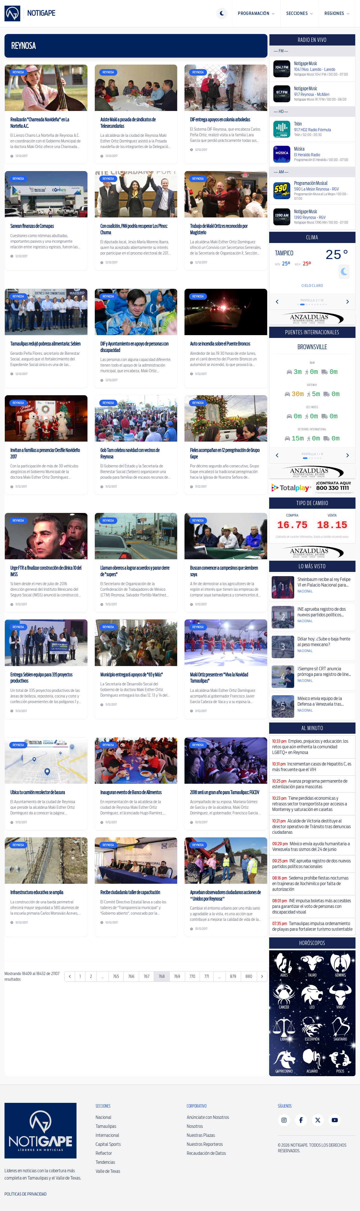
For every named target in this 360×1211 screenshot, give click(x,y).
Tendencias (105, 1162)
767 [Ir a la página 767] (146, 1059)
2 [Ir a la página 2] (91, 1059)
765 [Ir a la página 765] (116, 1059)
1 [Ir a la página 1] (80, 1059)
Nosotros (195, 1126)
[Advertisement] (135, 987)
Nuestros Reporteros (205, 1144)
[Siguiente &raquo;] (262, 1059)
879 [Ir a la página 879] (233, 1059)
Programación (256, 13)
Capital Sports (108, 1144)
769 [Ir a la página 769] (177, 1059)
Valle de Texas (108, 1171)
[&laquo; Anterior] (69, 1059)
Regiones (337, 13)
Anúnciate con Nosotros (208, 1117)
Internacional (107, 1135)
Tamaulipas (106, 1126)
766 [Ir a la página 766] (131, 1059)
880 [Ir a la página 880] (249, 1059)
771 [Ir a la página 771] (206, 1059)
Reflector (104, 1153)
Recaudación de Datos (206, 1153)
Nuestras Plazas (201, 1135)
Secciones (299, 13)
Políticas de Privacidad (25, 1194)
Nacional (103, 1117)
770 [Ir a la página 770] (192, 1059)
